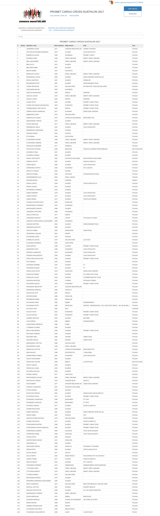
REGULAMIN (74, 15)
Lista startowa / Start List (58, 15)
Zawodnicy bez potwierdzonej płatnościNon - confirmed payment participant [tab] (61, 29)
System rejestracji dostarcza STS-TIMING (126, 2)
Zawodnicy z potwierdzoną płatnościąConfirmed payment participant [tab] (31, 29)
